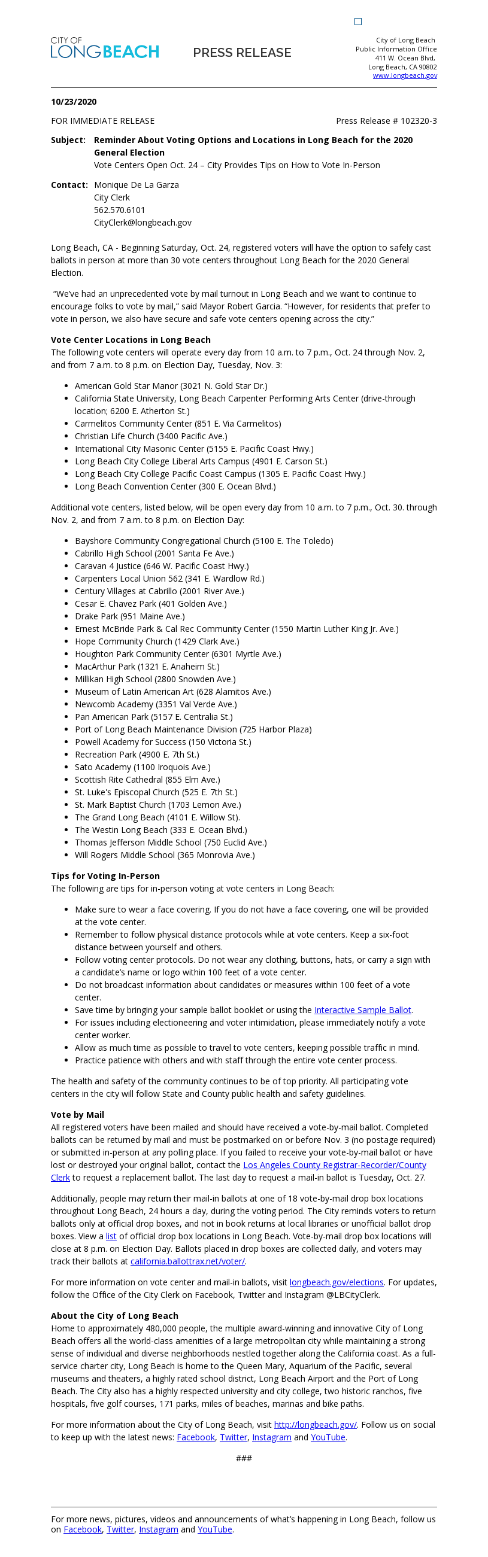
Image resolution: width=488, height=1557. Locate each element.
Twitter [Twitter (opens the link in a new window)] (120, 1529)
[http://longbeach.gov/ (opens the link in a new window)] (315, 1424)
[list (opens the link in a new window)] (111, 1236)
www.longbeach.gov (405, 75)
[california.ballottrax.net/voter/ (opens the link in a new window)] (188, 1261)
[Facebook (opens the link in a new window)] (196, 1437)
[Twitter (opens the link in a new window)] (233, 1437)
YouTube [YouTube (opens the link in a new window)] (215, 1529)
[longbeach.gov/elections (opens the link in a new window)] (337, 1282)
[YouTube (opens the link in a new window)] (328, 1437)
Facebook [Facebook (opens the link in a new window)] (82, 1529)
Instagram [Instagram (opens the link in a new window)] (158, 1529)
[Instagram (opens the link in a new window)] (272, 1437)
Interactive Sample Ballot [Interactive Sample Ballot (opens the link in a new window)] (362, 1009)
